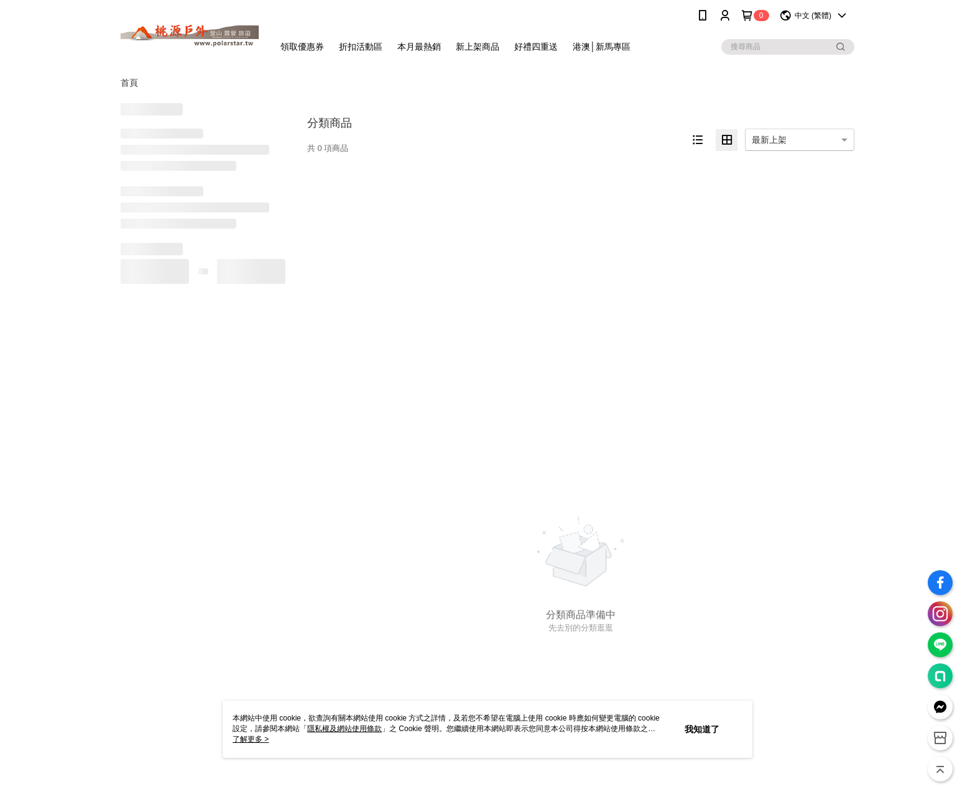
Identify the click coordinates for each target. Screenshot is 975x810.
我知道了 (702, 729)
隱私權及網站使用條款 (344, 728)
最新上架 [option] (769, 140)
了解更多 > (251, 739)
